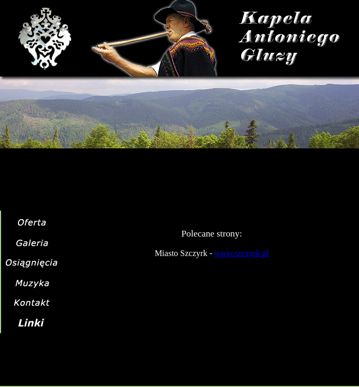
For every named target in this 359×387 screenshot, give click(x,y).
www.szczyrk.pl (241, 253)
